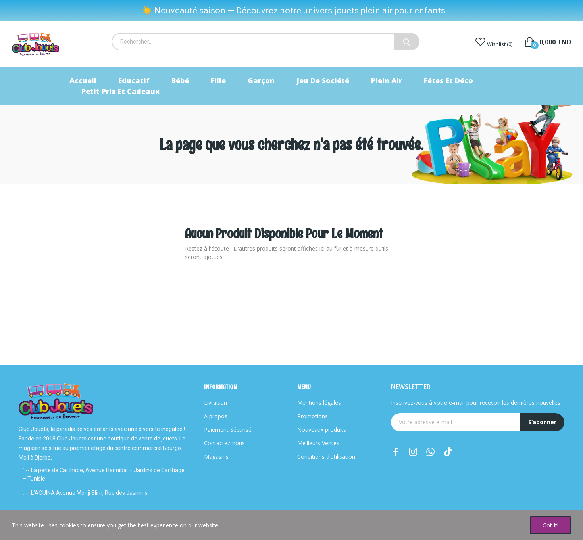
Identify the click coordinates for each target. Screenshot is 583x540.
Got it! (550, 525)
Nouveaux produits (321, 429)
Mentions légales (319, 402)
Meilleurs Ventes (318, 443)
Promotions (312, 416)
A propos (215, 416)
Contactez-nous (224, 443)
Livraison (215, 402)
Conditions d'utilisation (326, 456)
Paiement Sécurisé (228, 429)
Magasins (216, 456)
